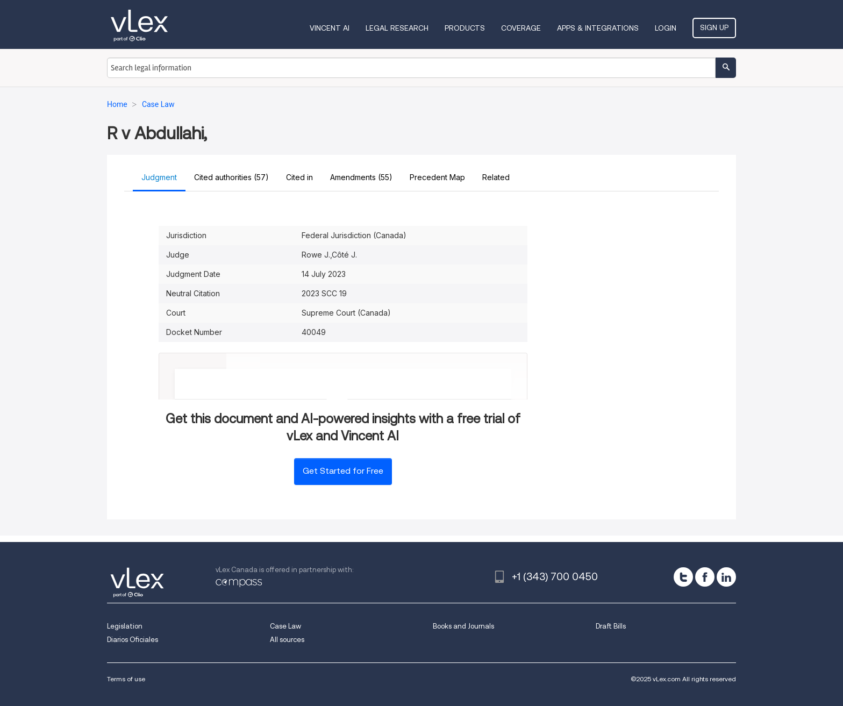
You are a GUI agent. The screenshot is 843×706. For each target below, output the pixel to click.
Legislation (124, 626)
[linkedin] (726, 577)
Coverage (521, 28)
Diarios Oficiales (132, 640)
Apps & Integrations (598, 28)
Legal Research (397, 28)
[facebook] (705, 577)
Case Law (285, 626)
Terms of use (126, 678)
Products (465, 28)
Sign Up (714, 27)
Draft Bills (611, 626)
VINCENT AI (329, 28)
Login (665, 28)
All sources (287, 640)
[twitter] (683, 577)
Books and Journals (463, 626)
